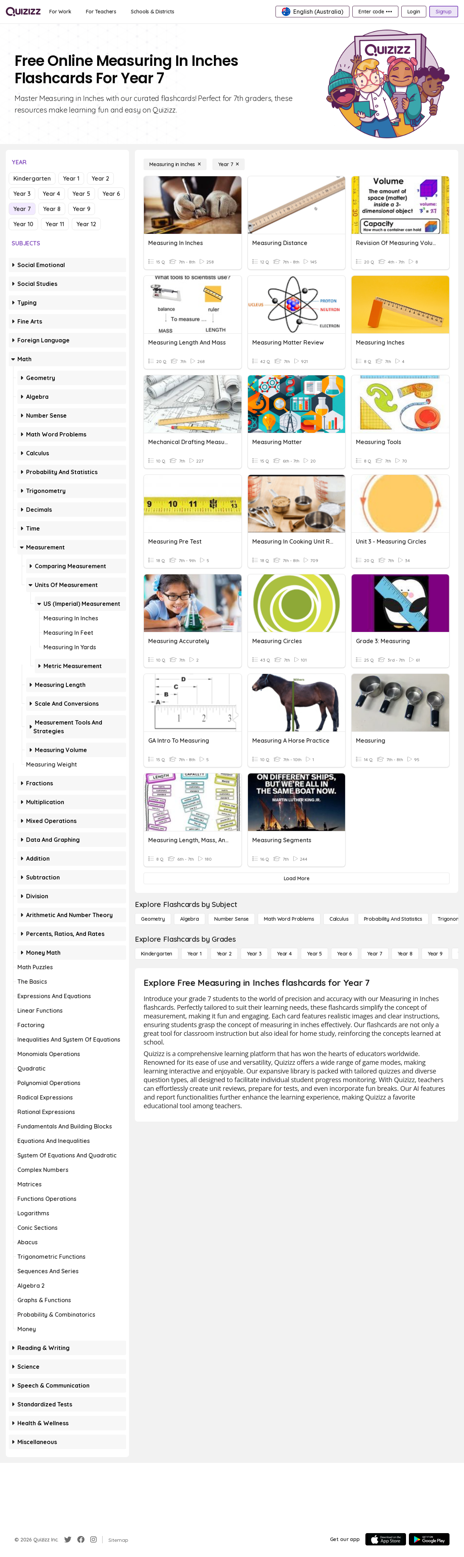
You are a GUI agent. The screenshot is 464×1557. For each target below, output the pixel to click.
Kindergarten (32, 178)
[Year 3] (254, 953)
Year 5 (81, 193)
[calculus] (339, 919)
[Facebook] (80, 1539)
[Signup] (443, 11)
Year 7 (22, 208)
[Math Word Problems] (289, 919)
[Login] (413, 11)
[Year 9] (435, 953)
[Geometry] (153, 919)
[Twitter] (67, 1539)
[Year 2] (224, 953)
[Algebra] (189, 919)
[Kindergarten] (156, 953)
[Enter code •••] (375, 11)
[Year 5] (314, 953)
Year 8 (52, 208)
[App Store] (385, 1539)
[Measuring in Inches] (175, 164)
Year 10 (23, 224)
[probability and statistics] (393, 919)
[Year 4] (284, 953)
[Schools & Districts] (152, 11)
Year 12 (86, 224)
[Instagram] (93, 1539)
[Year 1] (194, 953)
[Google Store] (429, 1539)
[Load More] (297, 878)
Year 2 (100, 178)
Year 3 (21, 193)
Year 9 (81, 208)
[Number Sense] (231, 919)
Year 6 (111, 193)
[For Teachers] (101, 11)
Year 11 (55, 224)
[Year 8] (405, 953)
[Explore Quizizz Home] (23, 11)
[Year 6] (344, 953)
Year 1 (71, 178)
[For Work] (60, 11)
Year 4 (51, 193)
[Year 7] (228, 164)
